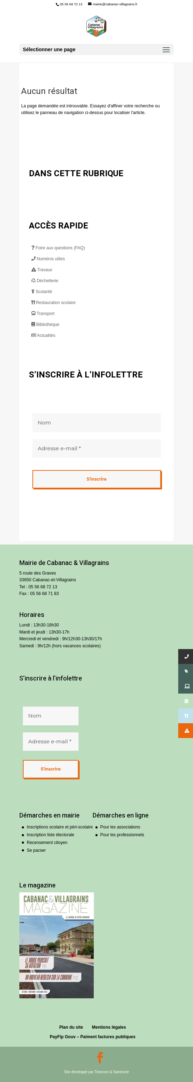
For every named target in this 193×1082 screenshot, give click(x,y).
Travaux (41, 269)
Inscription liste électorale (50, 834)
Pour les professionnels (122, 834)
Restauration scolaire (53, 302)
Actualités (43, 335)
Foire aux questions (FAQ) (58, 247)
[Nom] (96, 423)
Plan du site (71, 1027)
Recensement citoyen (47, 842)
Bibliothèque (45, 324)
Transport (43, 313)
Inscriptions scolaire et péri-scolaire (60, 827)
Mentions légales (109, 1027)
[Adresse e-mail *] (96, 448)
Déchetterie (44, 280)
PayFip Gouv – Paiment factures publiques (92, 1036)
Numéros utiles (48, 258)
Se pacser (36, 850)
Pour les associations (120, 827)
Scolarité (41, 291)
